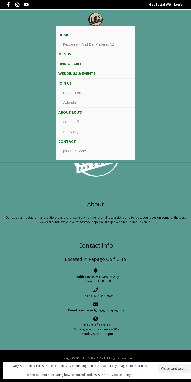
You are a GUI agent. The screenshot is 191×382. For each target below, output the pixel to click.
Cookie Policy (121, 375)
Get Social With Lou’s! (166, 4)
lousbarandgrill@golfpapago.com (102, 310)
